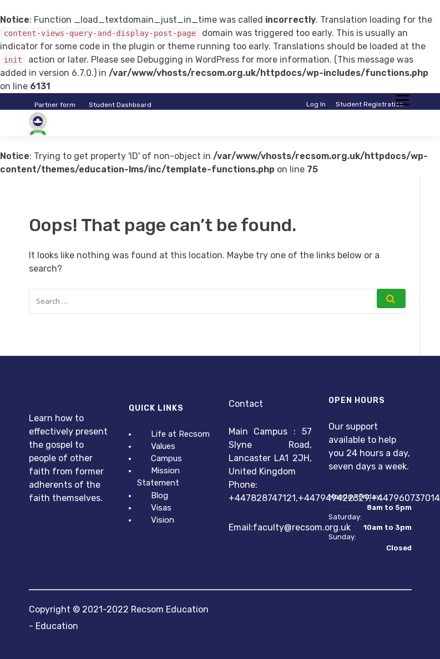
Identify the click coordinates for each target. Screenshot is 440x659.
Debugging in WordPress (188, 59)
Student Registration (369, 104)
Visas (161, 508)
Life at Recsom (180, 434)
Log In (316, 104)
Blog (159, 495)
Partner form (54, 105)
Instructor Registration (366, 113)
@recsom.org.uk (317, 527)
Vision (162, 520)
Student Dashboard (120, 105)
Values (163, 446)
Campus (166, 458)
